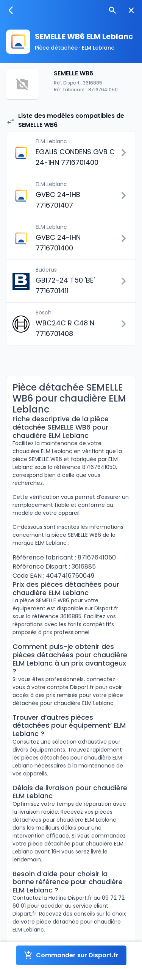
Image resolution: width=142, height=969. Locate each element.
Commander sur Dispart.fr (71, 955)
